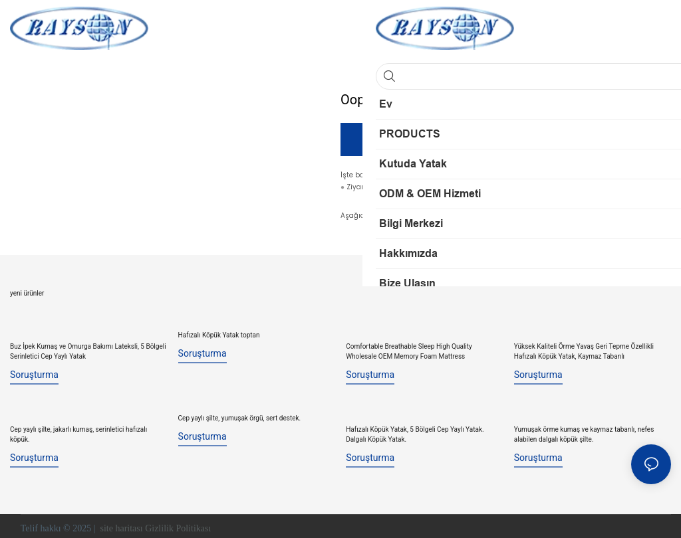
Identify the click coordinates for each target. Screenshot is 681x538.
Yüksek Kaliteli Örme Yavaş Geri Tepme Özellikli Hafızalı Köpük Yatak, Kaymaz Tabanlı (584, 350)
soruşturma (34, 373)
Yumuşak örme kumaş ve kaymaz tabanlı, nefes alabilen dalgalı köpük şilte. (584, 430)
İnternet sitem (397, 188)
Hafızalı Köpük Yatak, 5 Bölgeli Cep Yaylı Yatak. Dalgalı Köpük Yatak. (414, 430)
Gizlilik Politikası (179, 524)
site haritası (121, 524)
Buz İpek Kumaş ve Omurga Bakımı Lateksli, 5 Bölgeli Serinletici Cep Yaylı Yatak (88, 350)
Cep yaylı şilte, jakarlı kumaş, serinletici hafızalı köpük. (78, 430)
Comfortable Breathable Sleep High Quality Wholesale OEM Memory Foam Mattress (409, 350)
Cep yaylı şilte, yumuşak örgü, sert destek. (239, 416)
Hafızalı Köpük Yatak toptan (219, 335)
